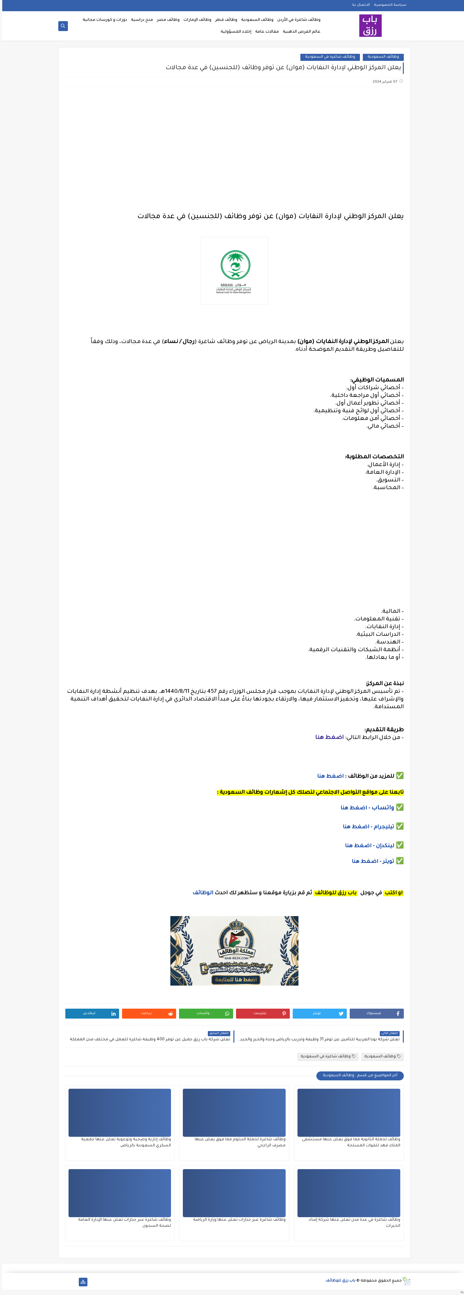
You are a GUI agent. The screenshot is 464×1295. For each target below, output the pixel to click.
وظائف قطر (224, 20)
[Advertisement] (232, 142)
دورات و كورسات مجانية (102, 20)
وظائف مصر (166, 20)
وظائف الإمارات (195, 20)
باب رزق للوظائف (338, 1281)
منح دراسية (140, 20)
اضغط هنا (327, 738)
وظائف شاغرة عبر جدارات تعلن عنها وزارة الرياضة (237, 1220)
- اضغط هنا (353, 808)
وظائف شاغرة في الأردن (296, 20)
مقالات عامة (265, 32)
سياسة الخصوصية (388, 5)
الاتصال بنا (359, 5)
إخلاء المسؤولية (233, 32)
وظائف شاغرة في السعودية (328, 57)
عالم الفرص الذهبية (299, 32)
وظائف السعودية (255, 20)
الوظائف (200, 893)
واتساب (381, 808)
